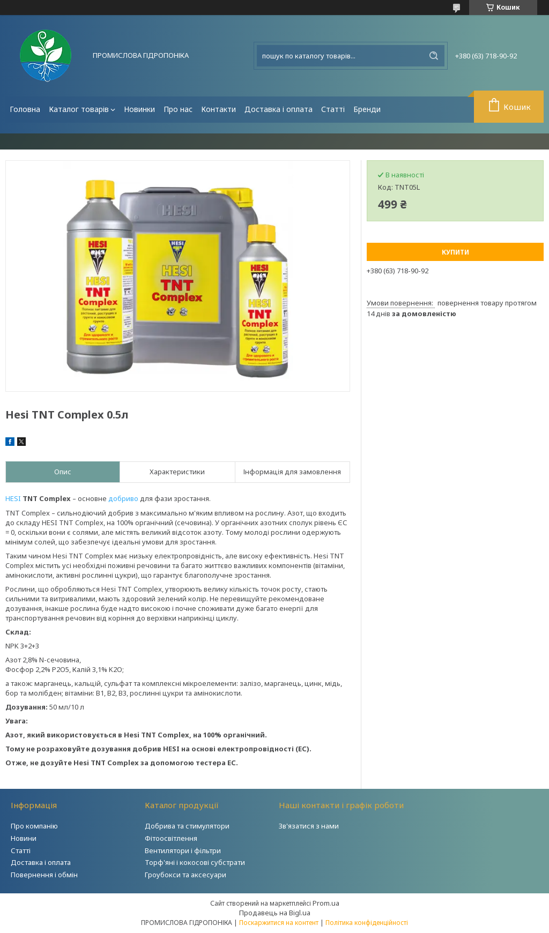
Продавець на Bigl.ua (274, 912)
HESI (13, 498)
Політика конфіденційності (366, 922)
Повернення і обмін (44, 874)
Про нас (178, 109)
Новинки (139, 109)
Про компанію (34, 826)
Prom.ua (326, 903)
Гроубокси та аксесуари (185, 874)
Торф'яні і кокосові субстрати (195, 862)
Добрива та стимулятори (187, 826)
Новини (23, 838)
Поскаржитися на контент (278, 922)
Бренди (367, 109)
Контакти (218, 109)
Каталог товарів (79, 109)
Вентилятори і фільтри (183, 850)
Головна (25, 109)
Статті (333, 109)
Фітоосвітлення (171, 838)
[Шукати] (433, 55)
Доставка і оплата (278, 109)
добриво (123, 498)
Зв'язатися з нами (309, 826)
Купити (455, 252)
